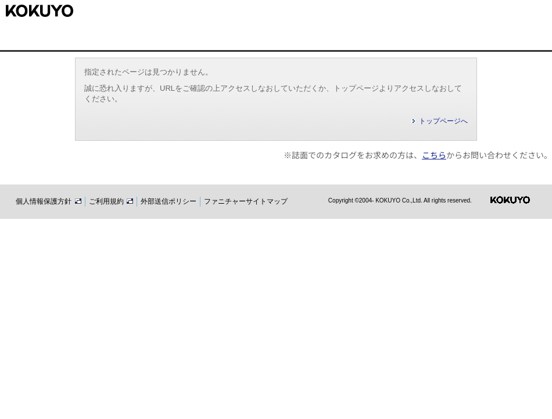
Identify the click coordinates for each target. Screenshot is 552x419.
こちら (434, 155)
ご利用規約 (111, 201)
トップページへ (443, 121)
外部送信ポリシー (168, 201)
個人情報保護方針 (48, 201)
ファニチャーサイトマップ (246, 201)
